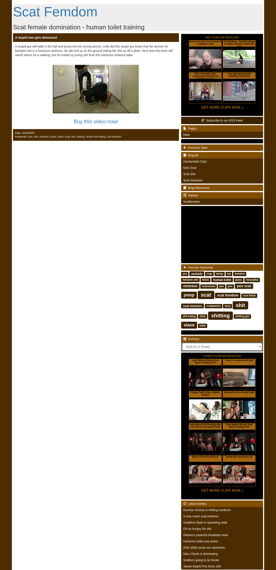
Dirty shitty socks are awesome (204, 547)
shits (202, 316)
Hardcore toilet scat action (200, 541)
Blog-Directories (196, 188)
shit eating (189, 316)
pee (221, 286)
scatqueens (213, 305)
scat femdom (114, 136)
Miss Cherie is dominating (200, 554)
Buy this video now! (96, 121)
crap (67, 136)
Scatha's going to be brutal (201, 560)
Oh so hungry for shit (197, 528)
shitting (80, 136)
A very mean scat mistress (200, 516)
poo (230, 286)
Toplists (190, 195)
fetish (205, 279)
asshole (196, 273)
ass (185, 273)
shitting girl (242, 316)
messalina (252, 279)
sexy (228, 305)
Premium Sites (195, 147)
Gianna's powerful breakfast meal (205, 535)
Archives (191, 339)
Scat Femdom (55, 11)
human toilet (222, 279)
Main (186, 134)
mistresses (208, 286)
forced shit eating (95, 136)
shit (36, 136)
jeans (238, 279)
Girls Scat (189, 167)
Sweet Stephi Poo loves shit (202, 566)
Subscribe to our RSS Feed (222, 120)
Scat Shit (189, 174)
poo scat (244, 286)
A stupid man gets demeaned (36, 37)
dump (219, 273)
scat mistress (192, 305)
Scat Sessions (192, 180)
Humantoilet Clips (195, 161)
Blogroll (190, 155)
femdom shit (190, 279)
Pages (189, 128)
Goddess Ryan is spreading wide (205, 522)
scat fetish (249, 295)
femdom (240, 273)
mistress (44, 136)
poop (53, 136)
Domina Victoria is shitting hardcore (207, 510)
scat (30, 136)
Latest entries (194, 503)
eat (73, 136)
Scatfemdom (191, 201)
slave (60, 136)
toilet (202, 325)
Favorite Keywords (198, 267)
